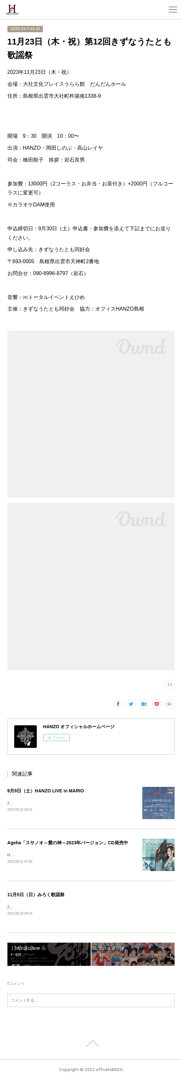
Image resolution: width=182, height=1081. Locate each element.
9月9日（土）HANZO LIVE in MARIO (45, 790)
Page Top (91, 1044)
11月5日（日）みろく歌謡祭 (36, 895)
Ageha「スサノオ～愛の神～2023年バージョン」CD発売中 (67, 843)
